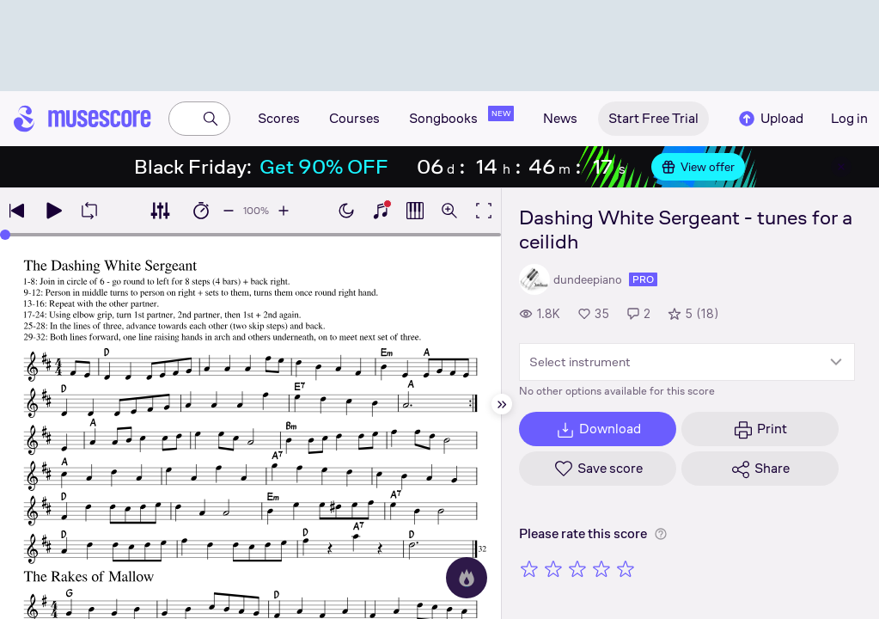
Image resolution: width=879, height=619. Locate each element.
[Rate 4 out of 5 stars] (601, 568)
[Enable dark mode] (346, 210)
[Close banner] (841, 166)
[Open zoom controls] (449, 210)
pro (643, 279)
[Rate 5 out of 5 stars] (625, 568)
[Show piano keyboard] (380, 210)
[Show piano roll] (415, 210)
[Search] (210, 118)
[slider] (5, 235)
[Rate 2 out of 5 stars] (553, 568)
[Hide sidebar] (501, 404)
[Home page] (82, 118)
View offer (698, 167)
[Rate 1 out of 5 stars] (529, 568)
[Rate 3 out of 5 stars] (577, 568)
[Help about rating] (660, 534)
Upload (769, 118)
